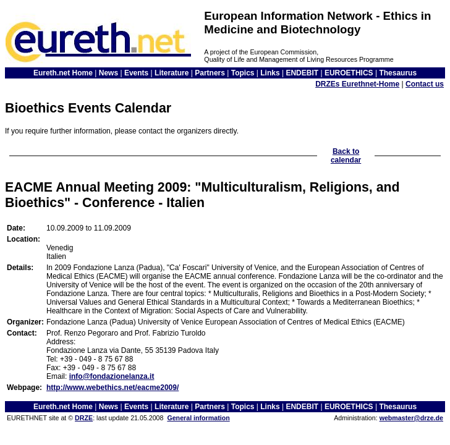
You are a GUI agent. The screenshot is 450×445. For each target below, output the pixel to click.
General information (198, 418)
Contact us (424, 84)
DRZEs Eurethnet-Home (357, 84)
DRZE (84, 418)
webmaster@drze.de (411, 418)
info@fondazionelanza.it (112, 376)
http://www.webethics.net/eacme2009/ (112, 387)
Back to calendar (346, 155)
